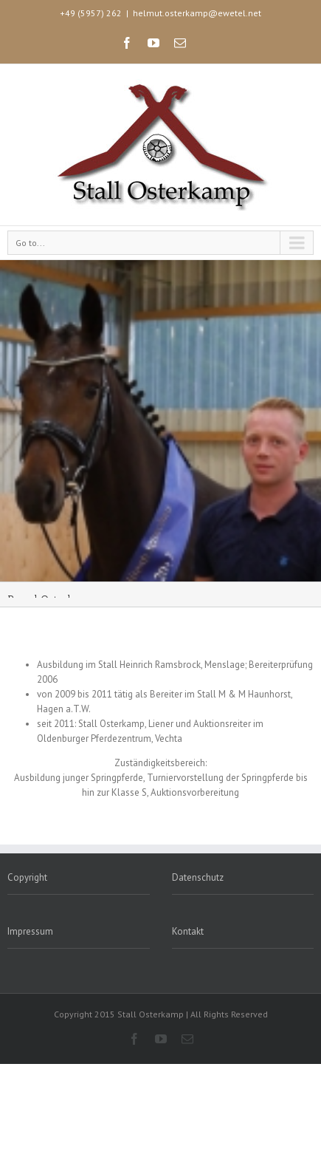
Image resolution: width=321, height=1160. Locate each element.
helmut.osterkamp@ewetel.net (197, 12)
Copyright (27, 877)
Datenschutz (198, 877)
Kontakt (188, 931)
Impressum (30, 931)
